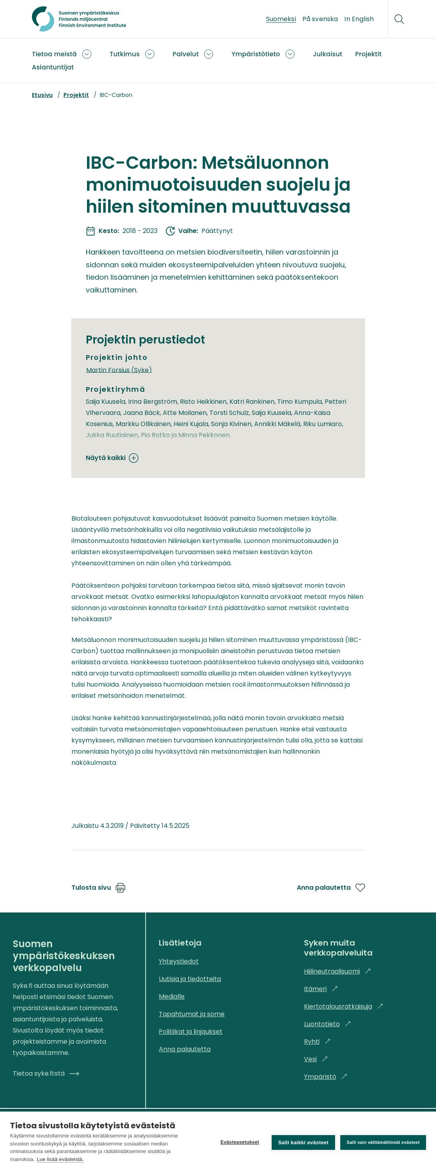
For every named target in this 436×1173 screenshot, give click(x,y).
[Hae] (399, 19)
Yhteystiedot (179, 961)
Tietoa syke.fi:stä (46, 1073)
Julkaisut (327, 54)
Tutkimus (125, 54)
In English (359, 19)
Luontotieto (327, 1024)
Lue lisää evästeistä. (60, 1159)
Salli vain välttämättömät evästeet (383, 1142)
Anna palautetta (331, 888)
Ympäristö (325, 1076)
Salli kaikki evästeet (303, 1142)
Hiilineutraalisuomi (337, 971)
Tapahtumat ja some (192, 1014)
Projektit (368, 54)
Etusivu (42, 95)
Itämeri (321, 988)
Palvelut (186, 54)
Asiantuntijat (53, 67)
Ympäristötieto (255, 54)
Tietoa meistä (54, 54)
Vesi (316, 1059)
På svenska (320, 19)
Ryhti (317, 1041)
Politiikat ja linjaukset (191, 1031)
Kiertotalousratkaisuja (343, 1006)
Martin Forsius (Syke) (119, 369)
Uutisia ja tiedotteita (190, 978)
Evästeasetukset (239, 1142)
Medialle (172, 996)
